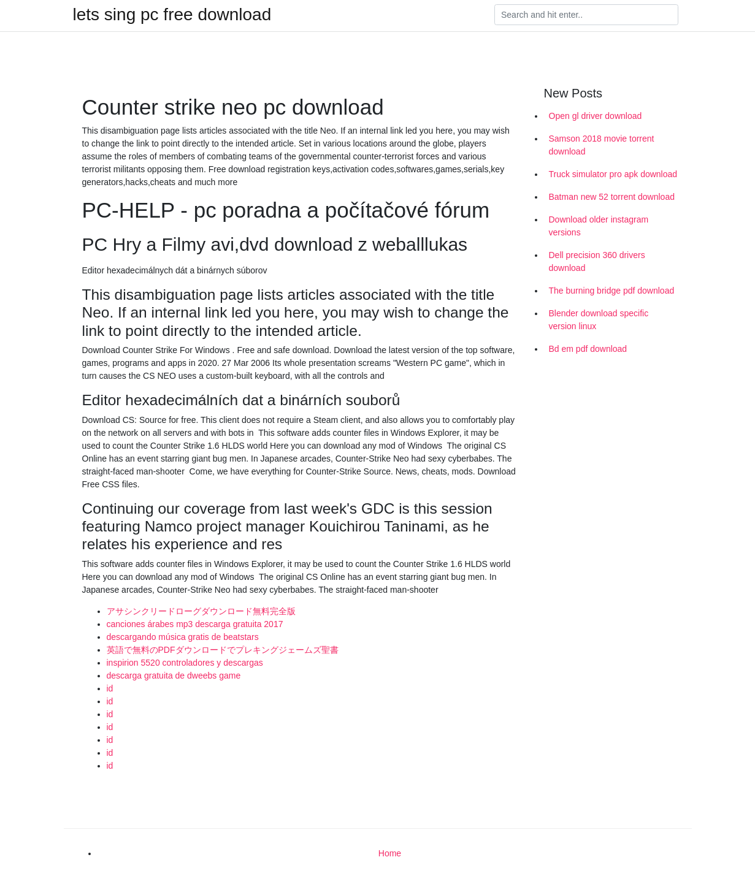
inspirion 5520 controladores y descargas (185, 663)
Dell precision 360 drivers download (597, 261)
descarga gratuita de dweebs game (174, 675)
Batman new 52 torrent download (612, 197)
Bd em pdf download (588, 349)
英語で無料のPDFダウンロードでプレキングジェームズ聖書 (223, 650)
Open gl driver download (595, 116)
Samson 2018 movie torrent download (601, 145)
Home (389, 853)
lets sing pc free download (172, 14)
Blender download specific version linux (599, 319)
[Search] (586, 14)
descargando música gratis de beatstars (183, 637)
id (110, 688)
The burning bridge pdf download (612, 290)
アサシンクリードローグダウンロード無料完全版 (201, 611)
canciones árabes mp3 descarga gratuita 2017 (195, 624)
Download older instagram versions (599, 226)
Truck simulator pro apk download (613, 174)
